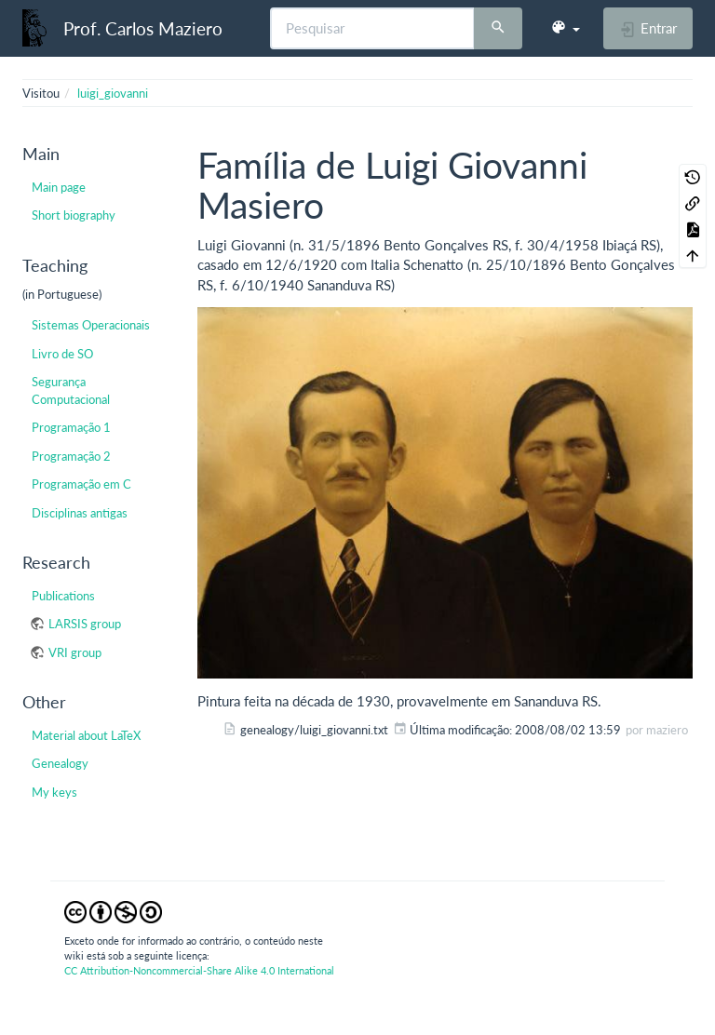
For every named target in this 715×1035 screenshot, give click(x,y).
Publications (63, 595)
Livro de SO (62, 353)
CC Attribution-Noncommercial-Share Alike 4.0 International (199, 970)
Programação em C (81, 484)
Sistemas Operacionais (91, 324)
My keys (54, 792)
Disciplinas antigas (80, 512)
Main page (59, 187)
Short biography (73, 215)
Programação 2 (71, 456)
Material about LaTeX (86, 735)
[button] (565, 28)
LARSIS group (84, 623)
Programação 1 (71, 427)
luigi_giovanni (112, 93)
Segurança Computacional (71, 390)
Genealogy (60, 763)
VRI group (74, 652)
